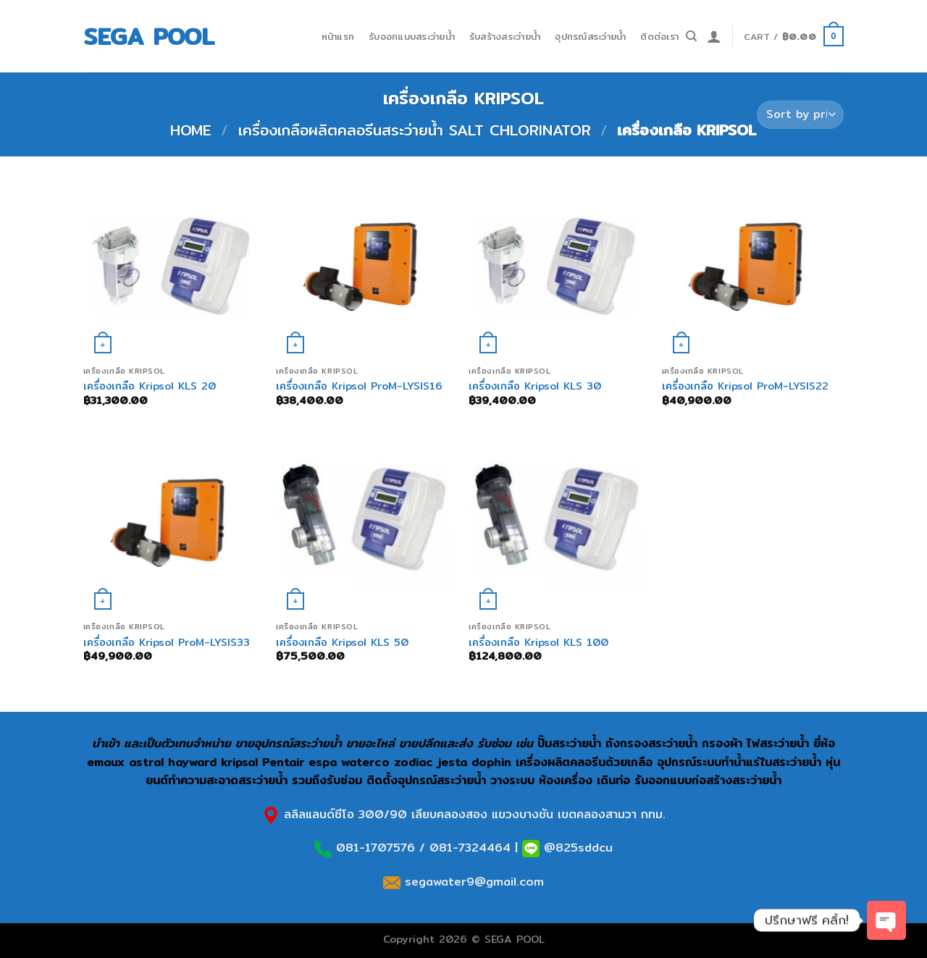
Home (190, 130)
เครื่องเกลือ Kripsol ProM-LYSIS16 (359, 386)
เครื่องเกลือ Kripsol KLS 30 (535, 386)
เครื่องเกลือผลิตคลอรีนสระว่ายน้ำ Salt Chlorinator (414, 130)
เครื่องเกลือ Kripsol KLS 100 (538, 643)
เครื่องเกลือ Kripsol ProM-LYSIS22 (745, 386)
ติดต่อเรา (659, 36)
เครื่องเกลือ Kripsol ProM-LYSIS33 (166, 643)
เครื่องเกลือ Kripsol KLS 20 (149, 386)
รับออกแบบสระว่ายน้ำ (412, 36)
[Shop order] (800, 115)
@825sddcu (576, 848)
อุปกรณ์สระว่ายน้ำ (590, 36)
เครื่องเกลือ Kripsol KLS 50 (342, 643)
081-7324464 (470, 848)
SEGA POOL (148, 36)
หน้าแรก (338, 36)
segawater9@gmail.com (472, 882)
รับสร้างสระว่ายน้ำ (504, 36)
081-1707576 (375, 848)
